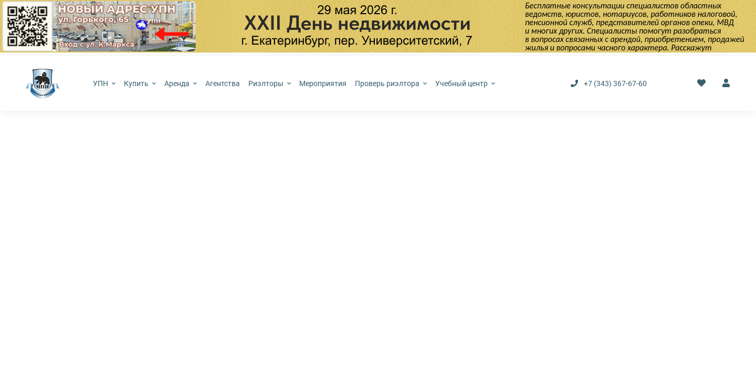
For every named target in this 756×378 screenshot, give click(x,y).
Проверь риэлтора (391, 83)
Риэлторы (269, 83)
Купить (140, 83)
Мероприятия (322, 83)
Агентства (222, 83)
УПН (104, 83)
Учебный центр (465, 83)
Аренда (180, 83)
